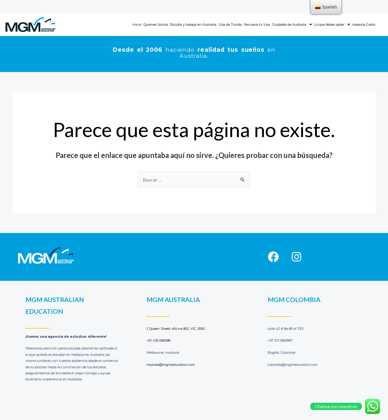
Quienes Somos (155, 24)
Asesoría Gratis (363, 24)
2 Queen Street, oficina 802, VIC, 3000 (175, 328)
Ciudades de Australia (292, 24)
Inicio (137, 24)
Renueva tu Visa (257, 24)
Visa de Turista (230, 24)
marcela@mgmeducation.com (170, 365)
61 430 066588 (159, 340)
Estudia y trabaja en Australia (193, 24)
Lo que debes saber (332, 24)
